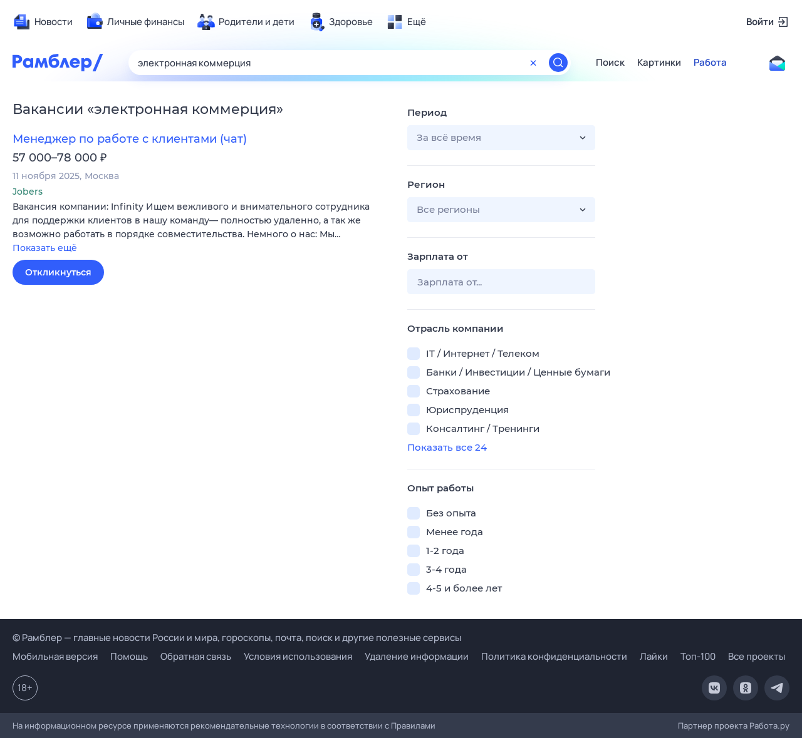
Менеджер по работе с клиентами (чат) (130, 139)
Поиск (610, 62)
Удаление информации (417, 656)
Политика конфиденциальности (554, 656)
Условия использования (298, 656)
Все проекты (756, 656)
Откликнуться (58, 272)
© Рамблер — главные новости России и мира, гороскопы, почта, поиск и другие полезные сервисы (237, 637)
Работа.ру (769, 725)
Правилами (413, 725)
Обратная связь (195, 656)
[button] (200, 228)
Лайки (654, 656)
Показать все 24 (447, 447)
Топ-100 (698, 656)
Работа (710, 62)
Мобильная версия (55, 656)
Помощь (129, 656)
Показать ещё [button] (45, 248)
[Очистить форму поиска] (533, 62)
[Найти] (558, 62)
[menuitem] (43, 22)
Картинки (659, 62)
